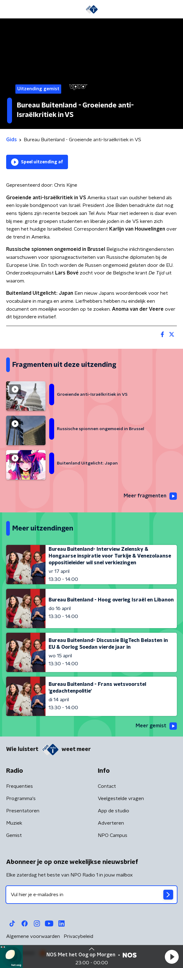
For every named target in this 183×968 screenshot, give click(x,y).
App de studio (113, 810)
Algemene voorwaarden (33, 936)
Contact (107, 786)
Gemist (14, 835)
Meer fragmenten (150, 496)
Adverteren (111, 823)
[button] (171, 956)
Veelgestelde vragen (121, 798)
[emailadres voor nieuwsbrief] (91, 894)
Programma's (21, 798)
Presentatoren (22, 810)
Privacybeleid (78, 936)
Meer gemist (156, 726)
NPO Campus (112, 835)
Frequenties (19, 786)
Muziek (14, 823)
